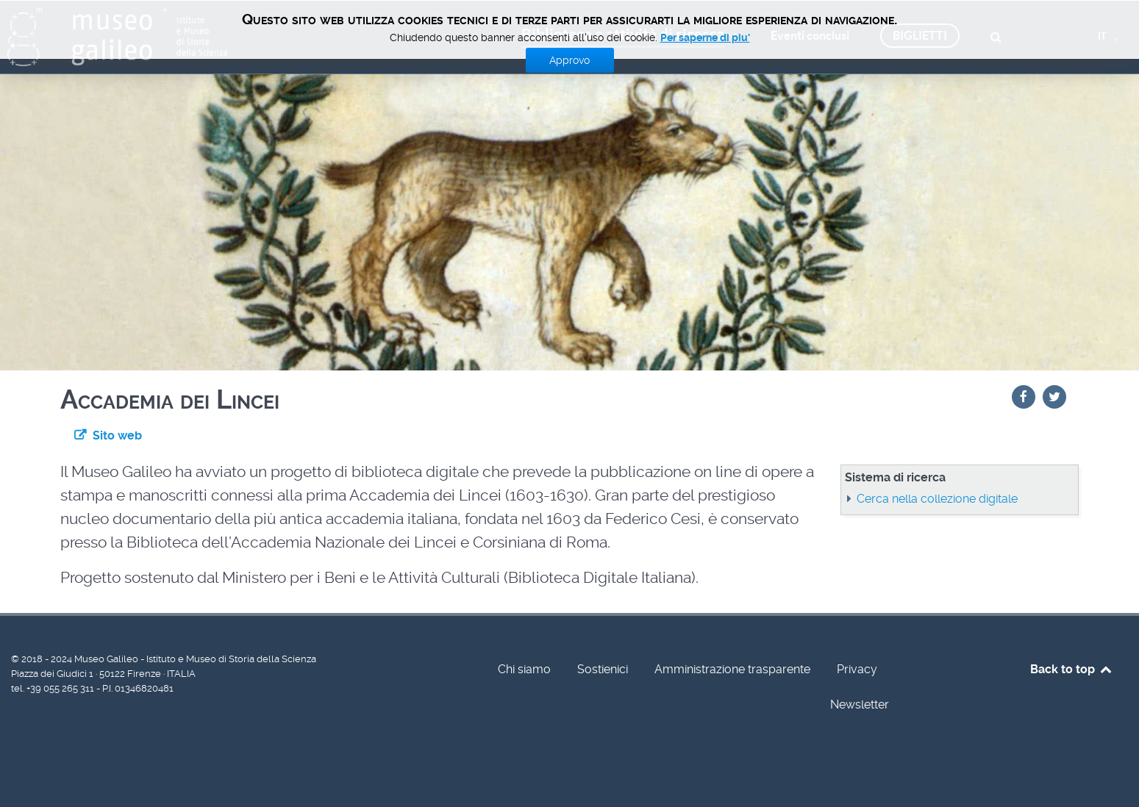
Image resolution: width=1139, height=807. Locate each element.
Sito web (117, 435)
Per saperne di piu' (705, 37)
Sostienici (602, 669)
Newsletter (859, 704)
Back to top (1071, 669)
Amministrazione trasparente (732, 669)
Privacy (857, 669)
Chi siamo (524, 669)
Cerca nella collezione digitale (937, 499)
